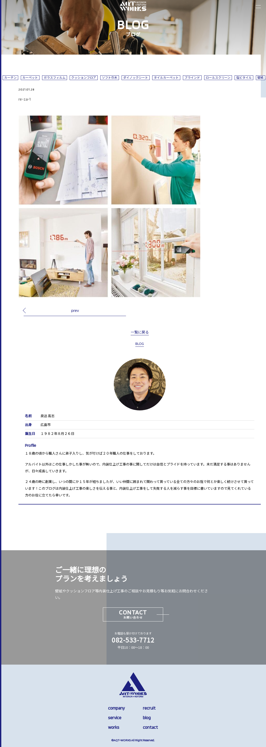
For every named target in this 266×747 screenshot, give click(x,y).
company (116, 708)
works (113, 727)
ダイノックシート (135, 78)
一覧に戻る (140, 332)
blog (147, 717)
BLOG (139, 343)
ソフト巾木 (109, 78)
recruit (149, 708)
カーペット (30, 78)
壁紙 (260, 78)
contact (150, 727)
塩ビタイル (244, 78)
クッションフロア (83, 78)
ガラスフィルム (54, 78)
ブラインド (192, 78)
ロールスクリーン (218, 78)
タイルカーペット (166, 78)
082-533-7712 (133, 639)
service (114, 717)
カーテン (10, 78)
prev (75, 310)
